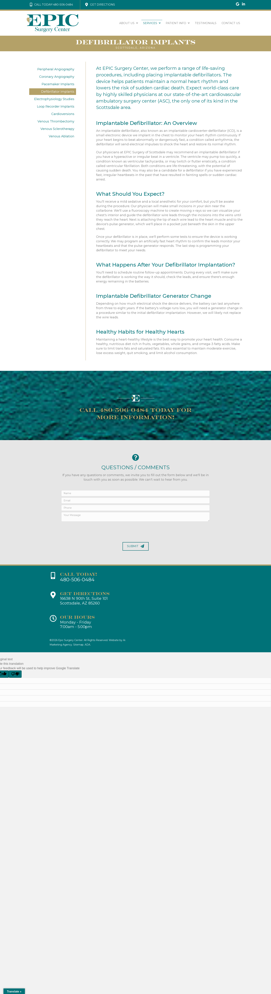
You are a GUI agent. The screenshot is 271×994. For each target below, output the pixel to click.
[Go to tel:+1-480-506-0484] (94, 577)
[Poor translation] (15, 674)
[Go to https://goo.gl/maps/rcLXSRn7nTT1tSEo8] (94, 599)
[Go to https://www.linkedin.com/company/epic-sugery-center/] (243, 4)
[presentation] (88, 531)
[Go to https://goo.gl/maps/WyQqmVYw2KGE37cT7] (237, 4)
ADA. (88, 644)
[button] (51, 5)
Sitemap (78, 644)
